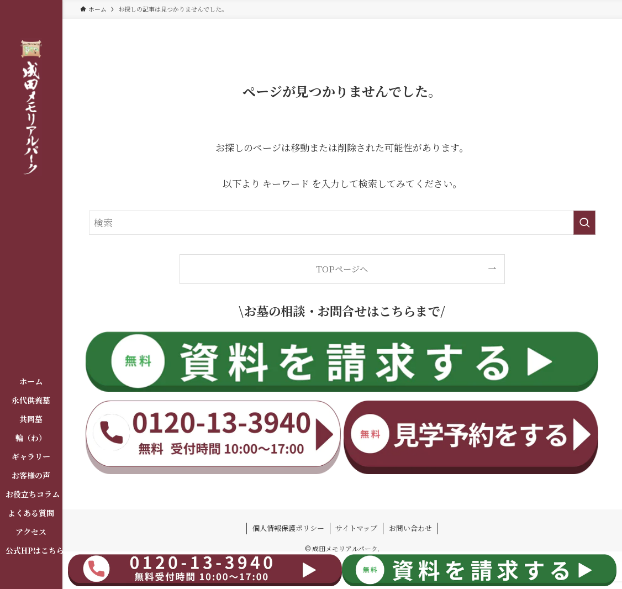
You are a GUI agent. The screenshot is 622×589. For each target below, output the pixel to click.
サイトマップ (356, 528)
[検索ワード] (342, 223)
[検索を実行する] (584, 223)
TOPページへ (342, 268)
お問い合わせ (410, 528)
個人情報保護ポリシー (288, 528)
